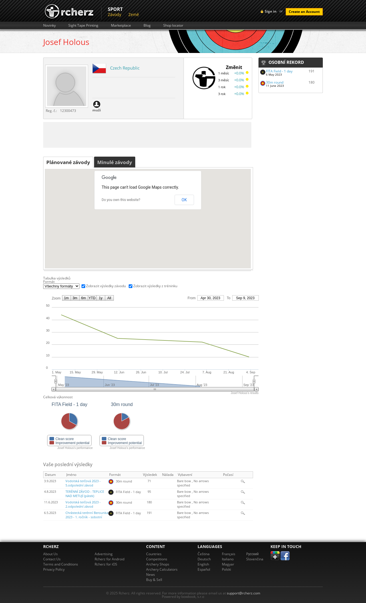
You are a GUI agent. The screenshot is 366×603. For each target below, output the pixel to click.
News (150, 574)
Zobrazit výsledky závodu (106, 285)
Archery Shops (157, 564)
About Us (50, 553)
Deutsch (204, 559)
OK (184, 200)
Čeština (204, 553)
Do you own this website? (121, 200)
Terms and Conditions (60, 564)
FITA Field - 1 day (279, 71)
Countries (154, 553)
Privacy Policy (54, 569)
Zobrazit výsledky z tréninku (155, 285)
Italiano (228, 559)
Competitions (156, 559)
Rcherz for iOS (106, 564)
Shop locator (173, 25)
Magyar (228, 564)
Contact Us (52, 559)
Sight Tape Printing (83, 25)
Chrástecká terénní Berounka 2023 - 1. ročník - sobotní (86, 515)
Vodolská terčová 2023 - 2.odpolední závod (83, 504)
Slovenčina (254, 559)
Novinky (49, 25)
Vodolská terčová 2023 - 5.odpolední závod (83, 483)
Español (204, 569)
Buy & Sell (154, 579)
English (203, 564)
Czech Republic (125, 68)
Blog (147, 25)
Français (228, 553)
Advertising (104, 553)
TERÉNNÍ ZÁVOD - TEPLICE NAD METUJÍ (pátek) (84, 494)
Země (133, 14)
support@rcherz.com (243, 593)
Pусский (252, 553)
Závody (114, 14)
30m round (274, 82)
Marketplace (121, 25)
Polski (226, 569)
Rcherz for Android (109, 559)
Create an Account (304, 11)
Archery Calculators (162, 569)
